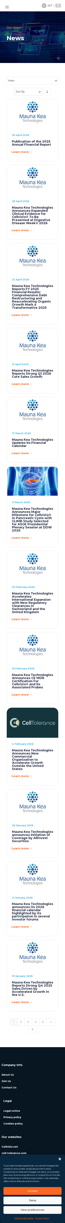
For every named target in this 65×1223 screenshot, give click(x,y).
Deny (32, 1200)
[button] (60, 1159)
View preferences (32, 1209)
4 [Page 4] (35, 1022)
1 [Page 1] (13, 1022)
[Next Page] (51, 1022)
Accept (32, 1190)
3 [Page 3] (28, 1022)
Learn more (20, 152)
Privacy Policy (42, 1218)
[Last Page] (32, 1029)
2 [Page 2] (21, 1022)
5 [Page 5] (43, 1022)
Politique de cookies (23, 1218)
